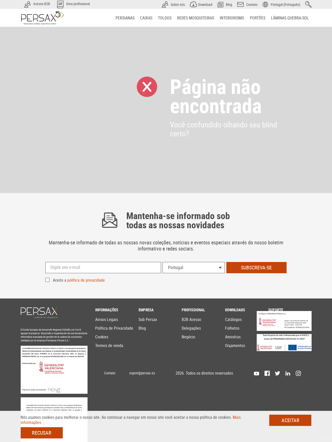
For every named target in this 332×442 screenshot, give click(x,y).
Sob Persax (148, 319)
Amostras (233, 337)
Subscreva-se (256, 267)
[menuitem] (125, 18)
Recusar (41, 432)
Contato (109, 373)
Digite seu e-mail (65, 267)
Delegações (191, 328)
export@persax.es (142, 373)
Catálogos (233, 319)
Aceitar (290, 420)
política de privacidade (86, 280)
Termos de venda (109, 345)
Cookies (101, 337)
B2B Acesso (191, 319)
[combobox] (194, 267)
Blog (142, 328)
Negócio (188, 337)
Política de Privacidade (114, 328)
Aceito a (79, 280)
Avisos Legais (106, 319)
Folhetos (232, 328)
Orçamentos (235, 345)
